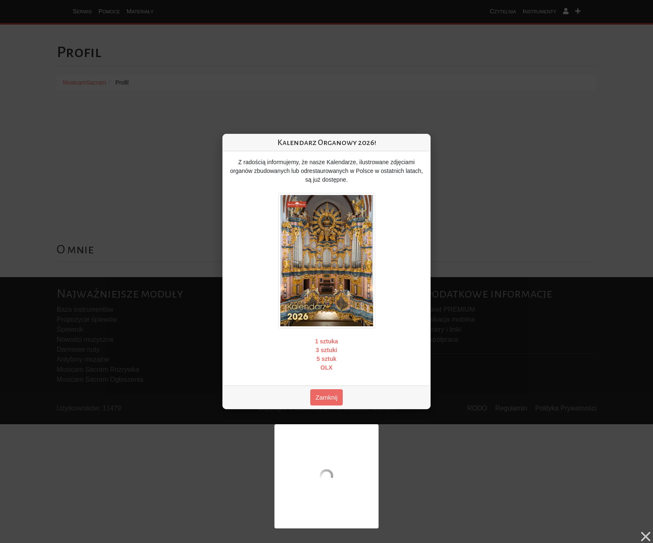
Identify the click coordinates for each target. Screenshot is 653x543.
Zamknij (327, 397)
